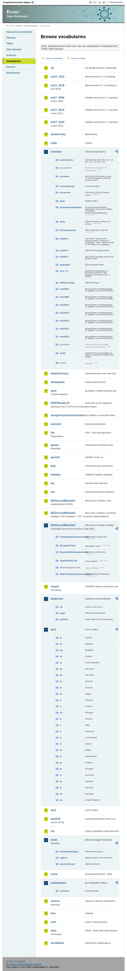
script (62, 353)
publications (58, 882)
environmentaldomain (71, 207)
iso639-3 (64, 250)
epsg (62, 221)
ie (61, 719)
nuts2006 (64, 297)
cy (61, 656)
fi (60, 700)
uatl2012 (64, 619)
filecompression (68, 230)
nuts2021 (64, 328)
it (60, 725)
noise (54, 874)
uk (61, 800)
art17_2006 (57, 97)
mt (61, 750)
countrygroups (67, 186)
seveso (55, 901)
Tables (9, 43)
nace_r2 (64, 271)
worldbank (57, 943)
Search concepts (78, 58)
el (61, 687)
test (53, 913)
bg (61, 650)
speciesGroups (67, 864)
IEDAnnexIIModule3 (63, 513)
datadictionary (60, 373)
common (56, 151)
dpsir (62, 201)
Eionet (19, 26)
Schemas (11, 55)
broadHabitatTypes (69, 851)
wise (53, 930)
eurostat (56, 424)
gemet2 (55, 457)
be (61, 644)
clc (61, 607)
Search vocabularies (54, 58)
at (61, 637)
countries (64, 176)
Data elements (13, 49)
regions (63, 857)
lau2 (53, 810)
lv (61, 744)
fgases (55, 445)
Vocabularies (13, 61)
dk (61, 675)
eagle (62, 613)
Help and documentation (19, 32)
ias (52, 483)
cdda (54, 143)
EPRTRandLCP (60, 403)
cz (61, 662)
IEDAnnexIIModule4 (63, 525)
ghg (53, 465)
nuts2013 (64, 313)
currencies (65, 192)
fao (53, 432)
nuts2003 (64, 289)
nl (61, 756)
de (61, 669)
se (61, 781)
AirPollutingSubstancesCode (72, 537)
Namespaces (13, 72)
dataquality (57, 382)
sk (61, 794)
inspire (55, 586)
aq (52, 67)
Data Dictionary (30, 26)
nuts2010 (64, 305)
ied (52, 492)
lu (61, 737)
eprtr (54, 390)
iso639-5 (64, 257)
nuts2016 (64, 320)
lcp (52, 831)
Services (10, 67)
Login (94, 2)
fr (60, 706)
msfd (54, 839)
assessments (66, 160)
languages (65, 264)
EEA (19, 2)
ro (61, 775)
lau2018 (55, 818)
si (61, 787)
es (61, 694)
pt (61, 769)
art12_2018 (57, 85)
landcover (57, 598)
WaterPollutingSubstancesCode (72, 574)
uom (53, 922)
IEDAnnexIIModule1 (63, 500)
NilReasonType (67, 282)
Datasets (11, 37)
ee (61, 681)
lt (60, 731)
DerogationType (68, 545)
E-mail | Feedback (15, 961)
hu (61, 712)
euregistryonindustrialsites (67, 415)
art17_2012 (57, 109)
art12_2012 (57, 76)
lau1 (53, 629)
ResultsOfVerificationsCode (72, 552)
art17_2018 (57, 122)
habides (56, 474)
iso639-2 (64, 239)
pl (61, 762)
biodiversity (58, 134)
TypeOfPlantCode (68, 560)
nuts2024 (64, 336)
